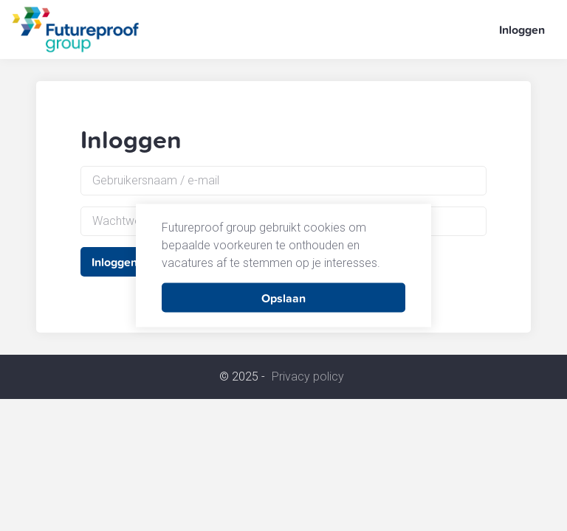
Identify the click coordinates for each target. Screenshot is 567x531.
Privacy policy (308, 377)
